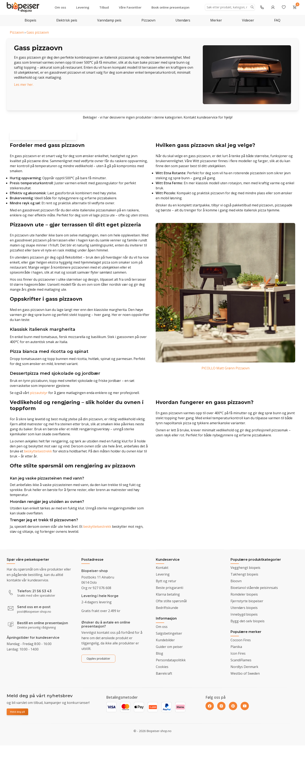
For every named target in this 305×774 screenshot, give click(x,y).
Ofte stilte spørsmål (171, 601)
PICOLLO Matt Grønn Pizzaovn (226, 371)
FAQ (277, 20)
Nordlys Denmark (244, 666)
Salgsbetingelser (169, 633)
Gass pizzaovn (37, 32)
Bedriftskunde (167, 607)
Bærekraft (164, 673)
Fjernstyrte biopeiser (247, 601)
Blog (159, 653)
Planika (236, 646)
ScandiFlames (241, 660)
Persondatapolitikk (171, 660)
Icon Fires (238, 653)
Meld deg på (17, 711)
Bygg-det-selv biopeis (248, 621)
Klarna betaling (168, 594)
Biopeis (30, 20)
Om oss (60, 7)
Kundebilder (165, 640)
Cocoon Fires (241, 640)
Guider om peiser (169, 646)
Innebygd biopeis (244, 614)
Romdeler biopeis (244, 594)
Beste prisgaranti (169, 587)
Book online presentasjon (170, 7)
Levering (82, 7)
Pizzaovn (148, 20)
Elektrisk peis (66, 20)
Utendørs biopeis (244, 607)
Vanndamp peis (109, 20)
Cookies (162, 666)
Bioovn (236, 581)
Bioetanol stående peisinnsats (254, 587)
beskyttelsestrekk (38, 454)
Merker (216, 20)
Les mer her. (23, 84)
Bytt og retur (166, 581)
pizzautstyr (39, 395)
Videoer (248, 20)
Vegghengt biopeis (245, 567)
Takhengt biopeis (244, 574)
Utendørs (182, 20)
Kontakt (162, 567)
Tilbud (104, 7)
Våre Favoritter (130, 7)
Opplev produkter (98, 658)
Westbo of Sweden (245, 673)
